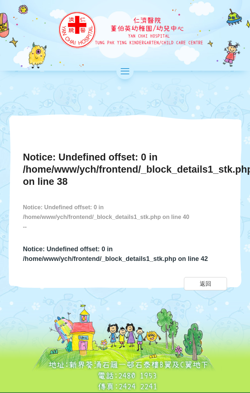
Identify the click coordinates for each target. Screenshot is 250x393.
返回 (205, 283)
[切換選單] (125, 70)
